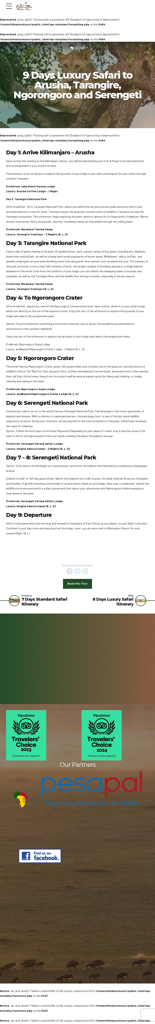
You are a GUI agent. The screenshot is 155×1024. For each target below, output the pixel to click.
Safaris (80, 48)
